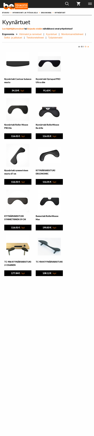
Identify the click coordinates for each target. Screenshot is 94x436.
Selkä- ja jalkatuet (13, 37)
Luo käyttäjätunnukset (13, 29)
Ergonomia (46, 13)
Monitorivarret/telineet (72, 34)
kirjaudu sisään (34, 29)
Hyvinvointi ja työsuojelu (25, 13)
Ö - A (87, 47)
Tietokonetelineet (35, 37)
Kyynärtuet (60, 13)
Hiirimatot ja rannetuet (30, 34)
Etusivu (5, 13)
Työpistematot (55, 37)
